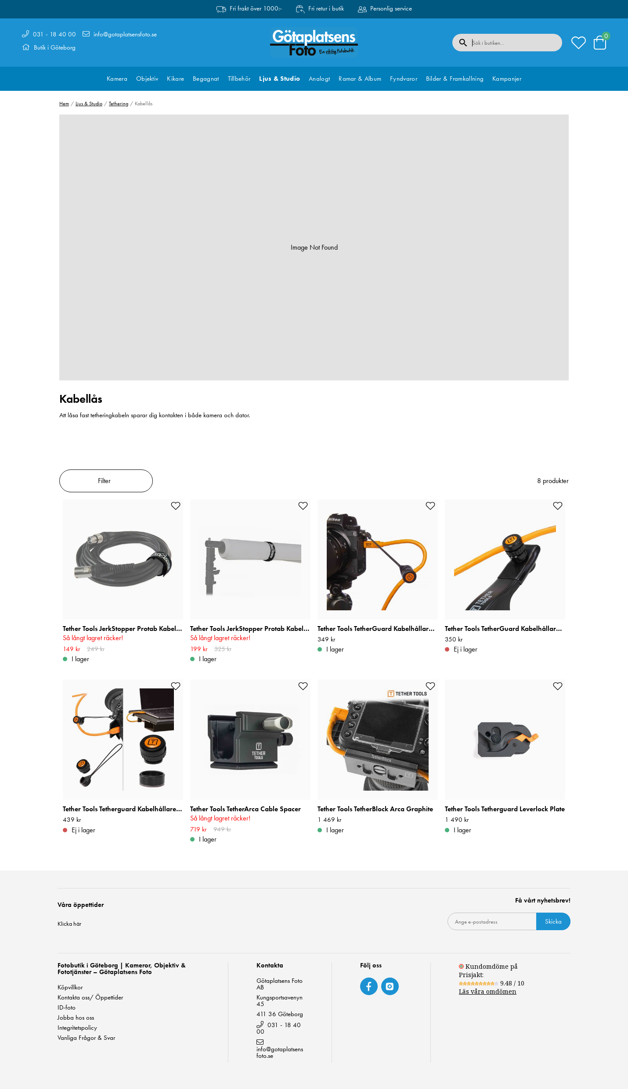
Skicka (553, 921)
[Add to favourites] (175, 506)
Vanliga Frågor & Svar (86, 1038)
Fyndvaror (403, 78)
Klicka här (69, 924)
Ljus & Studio (279, 78)
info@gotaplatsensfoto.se (125, 34)
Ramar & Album (360, 78)
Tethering (118, 103)
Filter (104, 480)
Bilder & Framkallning (455, 78)
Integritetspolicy (77, 1028)
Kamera (117, 78)
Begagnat (206, 78)
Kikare (175, 78)
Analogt (319, 78)
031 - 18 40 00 (54, 34)
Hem (64, 103)
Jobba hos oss (76, 1017)
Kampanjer (506, 78)
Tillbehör (239, 78)
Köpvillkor (70, 987)
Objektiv (147, 78)
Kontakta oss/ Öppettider (90, 997)
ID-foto (67, 1007)
